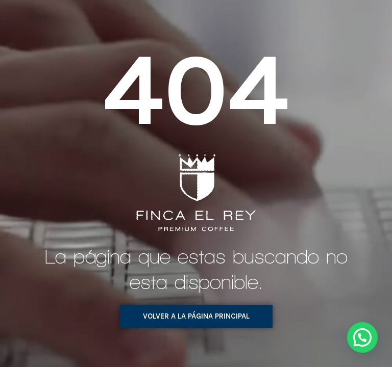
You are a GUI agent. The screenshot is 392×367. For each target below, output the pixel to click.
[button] (196, 316)
